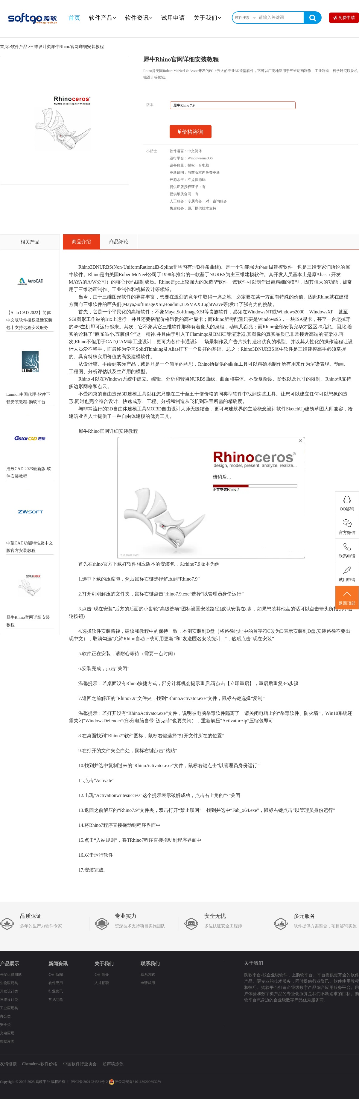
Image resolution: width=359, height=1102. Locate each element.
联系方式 (148, 974)
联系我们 (150, 963)
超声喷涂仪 (113, 1064)
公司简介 (102, 974)
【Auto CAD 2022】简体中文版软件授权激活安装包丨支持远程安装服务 (29, 320)
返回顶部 (347, 598)
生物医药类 (9, 983)
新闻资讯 (58, 963)
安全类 (5, 1025)
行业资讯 (55, 991)
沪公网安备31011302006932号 (135, 1082)
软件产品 (103, 18)
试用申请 (173, 18)
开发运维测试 (11, 974)
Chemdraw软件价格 (39, 1064)
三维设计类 (40, 46)
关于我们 (207, 18)
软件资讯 (139, 18)
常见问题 (55, 1000)
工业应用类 (9, 1008)
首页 (74, 18)
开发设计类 (9, 991)
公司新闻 (55, 974)
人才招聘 (102, 983)
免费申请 (344, 18)
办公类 (5, 1016)
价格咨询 (191, 132)
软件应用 (55, 983)
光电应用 (7, 1033)
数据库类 (7, 1041)
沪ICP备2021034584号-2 (89, 1082)
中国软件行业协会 (80, 1064)
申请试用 (148, 983)
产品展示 (9, 963)
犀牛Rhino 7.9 (183, 105)
